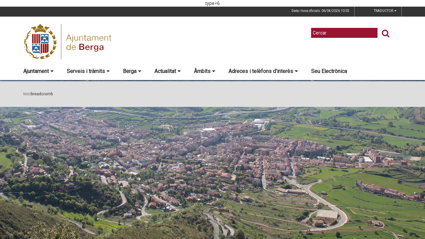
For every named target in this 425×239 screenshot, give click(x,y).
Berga (132, 71)
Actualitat (167, 71)
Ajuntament (38, 71)
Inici (27, 94)
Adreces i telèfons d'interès (263, 71)
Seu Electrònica (329, 71)
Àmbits (204, 71)
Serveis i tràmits (88, 71)
